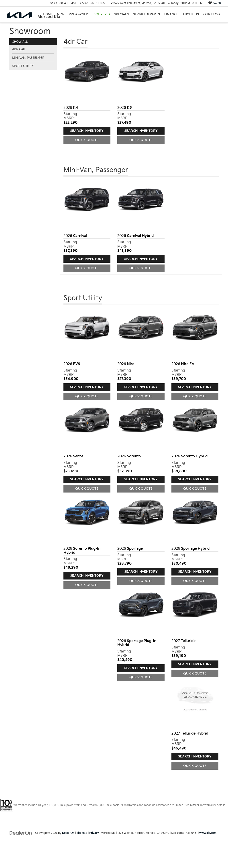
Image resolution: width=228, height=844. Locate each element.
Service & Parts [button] (146, 14)
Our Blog (211, 14)
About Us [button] (191, 14)
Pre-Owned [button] (78, 14)
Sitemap (82, 833)
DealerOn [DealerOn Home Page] (68, 833)
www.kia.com (207, 833)
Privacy (94, 833)
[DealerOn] (20, 833)
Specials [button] (121, 14)
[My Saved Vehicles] (214, 3)
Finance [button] (171, 14)
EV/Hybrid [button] (101, 14)
